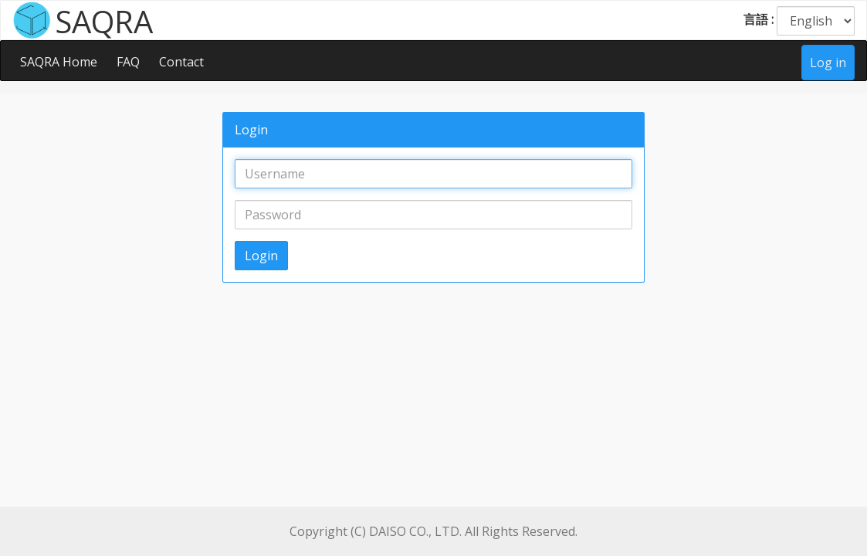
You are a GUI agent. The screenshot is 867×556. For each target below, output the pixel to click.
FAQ (128, 61)
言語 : (758, 19)
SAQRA (104, 20)
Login (261, 255)
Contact (181, 61)
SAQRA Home (58, 61)
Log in (828, 62)
